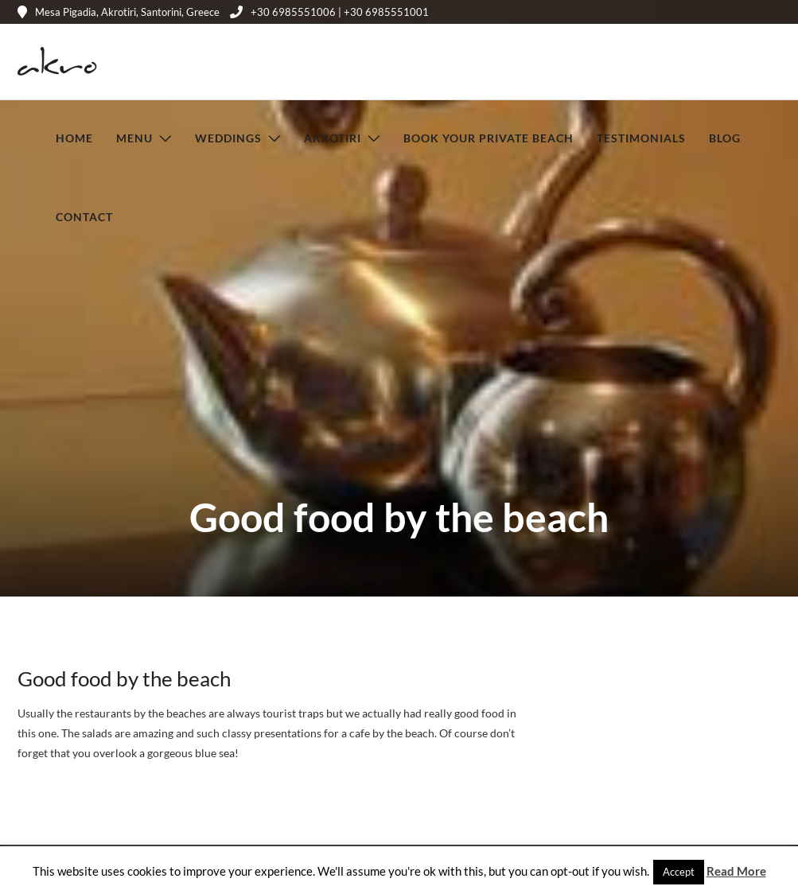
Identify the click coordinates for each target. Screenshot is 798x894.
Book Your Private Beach (488, 137)
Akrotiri (332, 137)
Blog (725, 137)
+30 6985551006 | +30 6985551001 (329, 12)
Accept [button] (679, 871)
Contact (84, 216)
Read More (736, 871)
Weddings (228, 137)
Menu (134, 137)
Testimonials (641, 137)
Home (74, 137)
